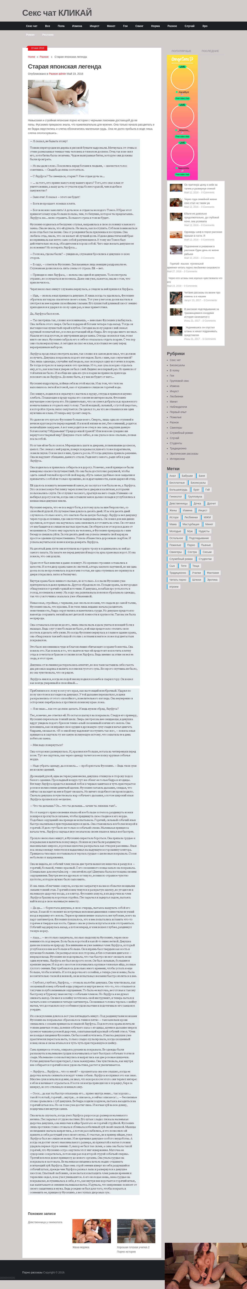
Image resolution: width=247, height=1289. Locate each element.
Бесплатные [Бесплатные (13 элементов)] (177, 482)
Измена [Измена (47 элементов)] (187, 510)
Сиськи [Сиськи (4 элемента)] (207, 552)
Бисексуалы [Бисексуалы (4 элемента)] (198, 482)
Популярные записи (181, 52)
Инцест (94, 26)
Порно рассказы (32, 1272)
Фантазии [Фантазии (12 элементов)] (213, 572)
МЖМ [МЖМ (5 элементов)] (207, 517)
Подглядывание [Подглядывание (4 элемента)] (199, 538)
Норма (155, 26)
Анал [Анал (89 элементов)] (172, 475)
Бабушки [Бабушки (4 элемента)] (187, 475)
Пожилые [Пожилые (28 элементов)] (175, 545)
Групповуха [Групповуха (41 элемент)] (195, 496)
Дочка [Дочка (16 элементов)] (197, 503)
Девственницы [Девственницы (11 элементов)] (178, 503)
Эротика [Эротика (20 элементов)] (212, 579)
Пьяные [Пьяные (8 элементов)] (206, 545)
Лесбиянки (176, 396)
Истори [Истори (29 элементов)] (173, 517)
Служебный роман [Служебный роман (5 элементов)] (181, 558)
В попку (174, 370)
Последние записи (210, 52)
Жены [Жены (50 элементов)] (173, 510)
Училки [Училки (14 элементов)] (196, 572)
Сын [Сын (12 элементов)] (172, 565)
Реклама (48, 34)
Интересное (177, 458)
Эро (204, 26)
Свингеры (176, 427)
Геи (125, 26)
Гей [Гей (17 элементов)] (207, 489)
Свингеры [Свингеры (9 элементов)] (175, 552)
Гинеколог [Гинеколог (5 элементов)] (175, 496)
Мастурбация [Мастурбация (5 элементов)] (191, 524)
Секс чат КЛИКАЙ (57, 12)
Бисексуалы (177, 365)
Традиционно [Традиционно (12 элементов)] (177, 572)
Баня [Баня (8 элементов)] (202, 475)
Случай (190, 26)
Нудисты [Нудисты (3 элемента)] (204, 531)
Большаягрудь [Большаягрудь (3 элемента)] (178, 489)
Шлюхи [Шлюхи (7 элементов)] (196, 579)
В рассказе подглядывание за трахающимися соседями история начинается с (201, 313)
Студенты (176, 443)
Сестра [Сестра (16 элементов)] (192, 552)
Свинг (139, 26)
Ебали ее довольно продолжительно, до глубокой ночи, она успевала (201, 217)
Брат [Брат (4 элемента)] (196, 489)
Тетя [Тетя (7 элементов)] (183, 565)
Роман (30, 34)
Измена (77, 26)
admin (62, 73)
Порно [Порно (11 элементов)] (191, 545)
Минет (111, 26)
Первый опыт (178, 412)
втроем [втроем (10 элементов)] (173, 586)
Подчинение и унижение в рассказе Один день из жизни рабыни (201, 250)
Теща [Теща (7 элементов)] (195, 565)
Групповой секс (179, 380)
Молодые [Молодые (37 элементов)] (175, 531)
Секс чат (31, 26)
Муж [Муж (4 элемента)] (190, 531)
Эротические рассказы (184, 453)
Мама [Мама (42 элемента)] (173, 524)
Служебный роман (181, 432)
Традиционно (178, 448)
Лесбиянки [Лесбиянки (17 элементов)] (191, 517)
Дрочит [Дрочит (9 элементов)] (211, 503)
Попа (61, 26)
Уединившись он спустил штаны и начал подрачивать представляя (200, 331)
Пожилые (176, 417)
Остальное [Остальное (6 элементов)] (176, 538)
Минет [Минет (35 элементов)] (209, 524)
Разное (172, 26)
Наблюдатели (178, 406)
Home (31, 56)
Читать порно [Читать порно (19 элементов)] (177, 579)
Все (47, 26)
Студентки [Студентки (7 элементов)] (205, 558)
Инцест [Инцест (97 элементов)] (202, 510)
